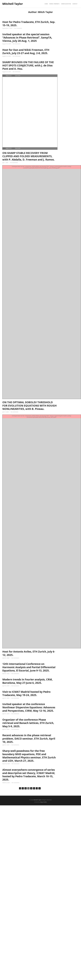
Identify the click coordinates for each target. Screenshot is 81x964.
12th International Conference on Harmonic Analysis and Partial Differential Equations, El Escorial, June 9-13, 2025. (28, 667)
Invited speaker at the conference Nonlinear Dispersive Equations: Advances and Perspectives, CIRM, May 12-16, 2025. (28, 707)
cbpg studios (43, 802)
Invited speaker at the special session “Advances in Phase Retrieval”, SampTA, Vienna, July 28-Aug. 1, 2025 (27, 37)
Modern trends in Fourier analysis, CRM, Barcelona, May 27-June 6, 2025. (27, 681)
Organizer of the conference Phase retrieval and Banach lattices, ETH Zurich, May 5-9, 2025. (28, 723)
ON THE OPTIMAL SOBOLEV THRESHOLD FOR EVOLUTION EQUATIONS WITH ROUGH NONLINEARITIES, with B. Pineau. (29, 405)
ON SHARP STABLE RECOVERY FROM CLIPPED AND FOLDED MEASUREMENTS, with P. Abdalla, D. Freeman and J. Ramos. (28, 156)
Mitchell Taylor (12, 4)
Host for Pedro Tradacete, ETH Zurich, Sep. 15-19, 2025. (28, 23)
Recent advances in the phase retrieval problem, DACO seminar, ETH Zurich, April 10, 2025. (28, 738)
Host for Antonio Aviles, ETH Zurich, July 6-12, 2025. (28, 653)
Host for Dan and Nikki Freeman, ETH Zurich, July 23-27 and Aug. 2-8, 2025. (25, 51)
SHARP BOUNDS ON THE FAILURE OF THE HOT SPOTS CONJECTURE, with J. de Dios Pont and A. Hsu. (28, 65)
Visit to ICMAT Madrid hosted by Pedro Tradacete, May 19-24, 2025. (26, 693)
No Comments (18, 28)
